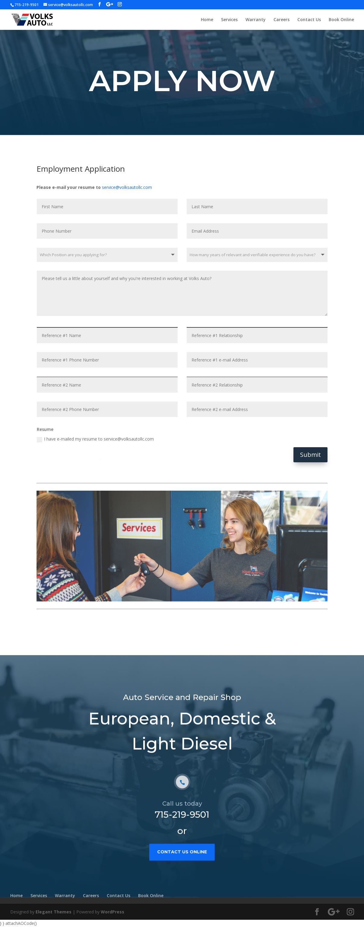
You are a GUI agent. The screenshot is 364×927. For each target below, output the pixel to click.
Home (207, 20)
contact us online (182, 870)
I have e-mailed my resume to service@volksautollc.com (95, 439)
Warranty (255, 20)
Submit (310, 455)
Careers (282, 20)
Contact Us (309, 20)
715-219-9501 (182, 833)
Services (229, 20)
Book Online (341, 20)
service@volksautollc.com (127, 187)
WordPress (112, 912)
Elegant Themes (53, 912)
